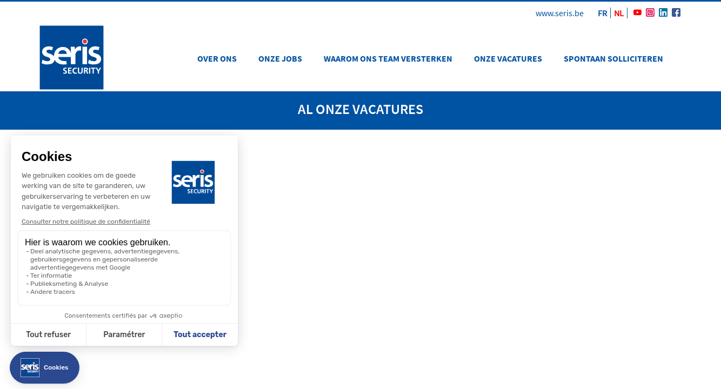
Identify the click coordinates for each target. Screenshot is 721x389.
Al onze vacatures (360, 109)
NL (619, 13)
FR (602, 13)
